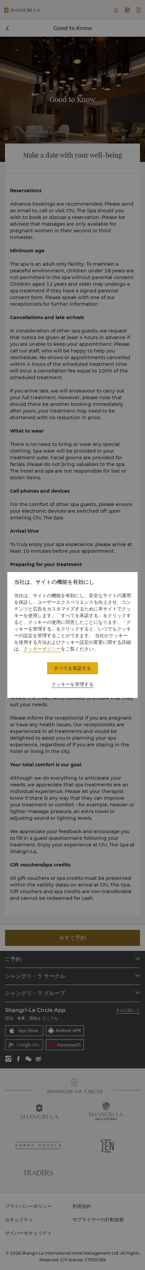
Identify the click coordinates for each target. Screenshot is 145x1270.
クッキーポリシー (42, 649)
